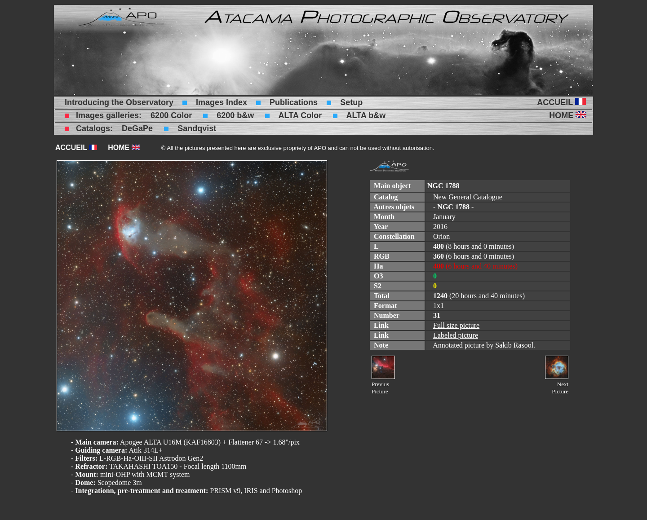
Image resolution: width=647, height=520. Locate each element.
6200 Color (171, 115)
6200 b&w (235, 115)
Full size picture (456, 325)
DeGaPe (137, 128)
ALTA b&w (366, 115)
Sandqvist (196, 128)
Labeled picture (455, 335)
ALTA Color (300, 115)
